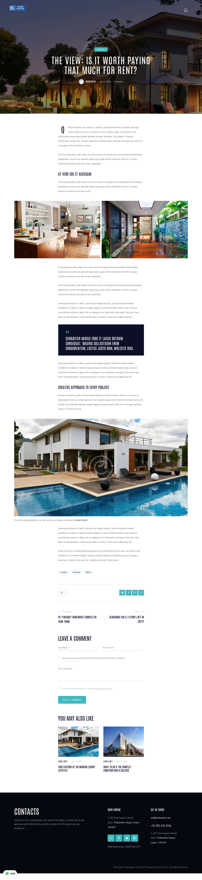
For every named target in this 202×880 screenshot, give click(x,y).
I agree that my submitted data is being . (87, 690)
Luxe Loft (101, 49)
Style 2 (91, 572)
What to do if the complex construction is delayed (122, 774)
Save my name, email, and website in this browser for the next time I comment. (93, 660)
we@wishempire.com (161, 824)
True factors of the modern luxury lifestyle (78, 774)
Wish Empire (119, 873)
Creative (64, 572)
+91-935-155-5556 (161, 832)
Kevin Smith (82, 520)
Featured (78, 572)
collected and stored (103, 691)
